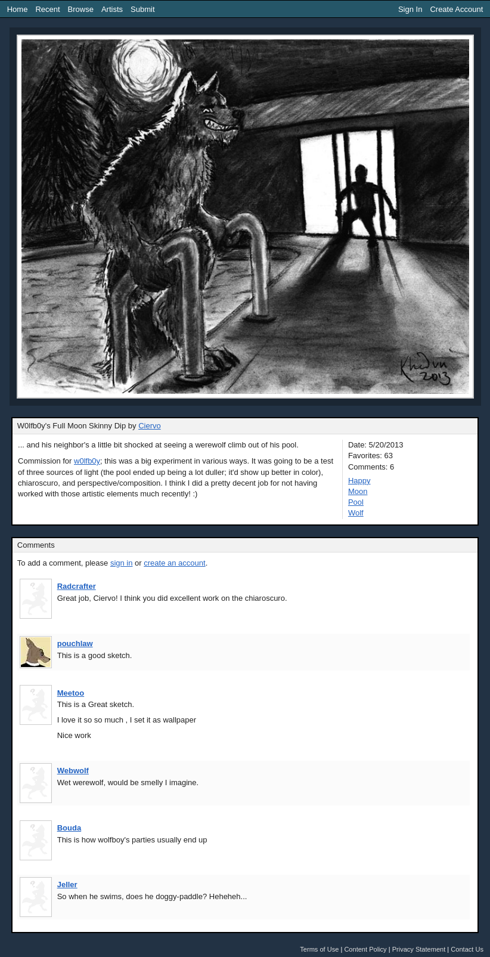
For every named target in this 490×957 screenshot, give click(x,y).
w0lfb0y (87, 460)
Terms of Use (319, 949)
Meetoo (71, 693)
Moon (358, 491)
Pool (356, 502)
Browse (81, 9)
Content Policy (365, 949)
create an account (174, 562)
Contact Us (467, 949)
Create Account (456, 9)
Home (17, 9)
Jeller (67, 884)
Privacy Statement (419, 949)
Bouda (69, 827)
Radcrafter (76, 586)
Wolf (356, 512)
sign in (121, 562)
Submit (142, 9)
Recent (47, 9)
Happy (359, 480)
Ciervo (149, 425)
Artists (112, 9)
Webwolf (73, 770)
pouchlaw (75, 643)
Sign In (410, 9)
